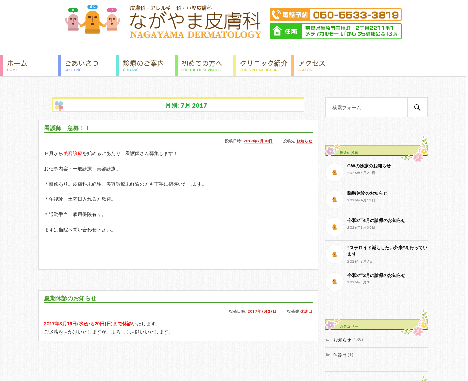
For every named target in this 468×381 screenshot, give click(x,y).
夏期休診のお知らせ (70, 298)
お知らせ (304, 141)
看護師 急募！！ (67, 128)
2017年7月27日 (262, 311)
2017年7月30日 (258, 141)
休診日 (306, 311)
